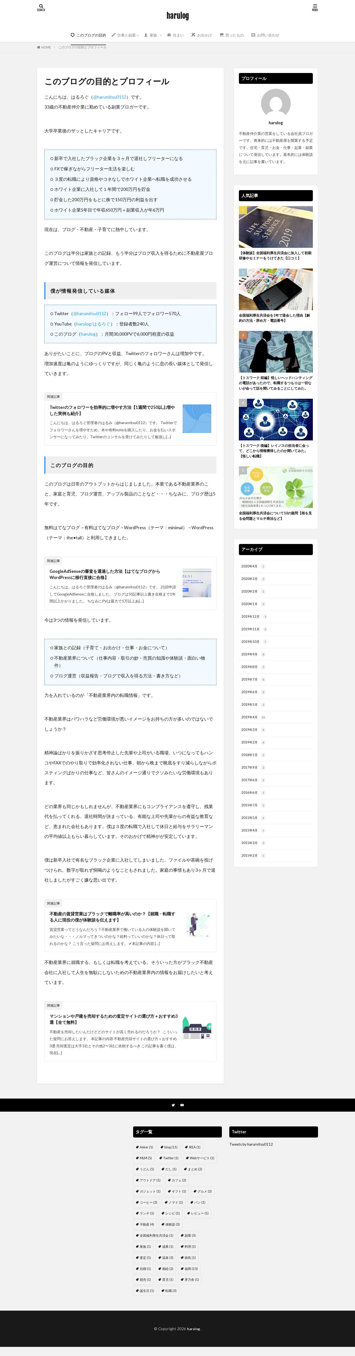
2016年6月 (254, 827)
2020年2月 (254, 613)
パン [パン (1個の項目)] (199, 1211)
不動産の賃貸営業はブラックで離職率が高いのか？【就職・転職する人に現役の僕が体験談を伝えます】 (111, 922)
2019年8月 (254, 694)
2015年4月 (254, 867)
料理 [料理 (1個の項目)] (190, 1256)
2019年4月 (254, 747)
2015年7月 (254, 840)
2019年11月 (255, 654)
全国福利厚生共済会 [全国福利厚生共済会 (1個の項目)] (156, 1245)
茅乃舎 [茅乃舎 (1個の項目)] (192, 1289)
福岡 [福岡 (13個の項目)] (191, 1278)
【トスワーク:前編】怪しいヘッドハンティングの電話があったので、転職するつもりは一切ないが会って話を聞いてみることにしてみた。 (275, 395)
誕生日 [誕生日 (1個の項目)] (147, 1300)
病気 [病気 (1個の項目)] (190, 1267)
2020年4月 (254, 587)
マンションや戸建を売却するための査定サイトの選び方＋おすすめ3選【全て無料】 (114, 1026)
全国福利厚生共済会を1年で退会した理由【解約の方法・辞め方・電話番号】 (276, 326)
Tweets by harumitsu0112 (251, 1153)
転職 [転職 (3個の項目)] (171, 1300)
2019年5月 (254, 734)
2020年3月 (254, 600)
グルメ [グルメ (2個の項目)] (204, 1200)
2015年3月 (254, 880)
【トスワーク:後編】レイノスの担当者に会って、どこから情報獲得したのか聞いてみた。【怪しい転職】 (275, 468)
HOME (46, 47)
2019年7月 (254, 707)
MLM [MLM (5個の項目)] (146, 1167)
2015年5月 (254, 854)
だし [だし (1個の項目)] (171, 1178)
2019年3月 (254, 760)
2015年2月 (254, 894)
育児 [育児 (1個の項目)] (167, 1289)
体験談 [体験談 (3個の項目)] (172, 1234)
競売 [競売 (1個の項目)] (145, 1289)
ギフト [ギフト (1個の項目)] (179, 1200)
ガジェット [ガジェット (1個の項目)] (150, 1200)
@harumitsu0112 (109, 97)
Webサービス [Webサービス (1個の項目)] (202, 1167)
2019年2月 (254, 774)
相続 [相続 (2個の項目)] (167, 1278)
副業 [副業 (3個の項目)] (190, 1245)
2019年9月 (254, 680)
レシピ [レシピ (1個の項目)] (172, 1223)
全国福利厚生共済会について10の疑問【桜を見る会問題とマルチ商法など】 (275, 535)
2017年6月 (254, 814)
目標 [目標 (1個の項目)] (145, 1278)
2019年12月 (255, 640)
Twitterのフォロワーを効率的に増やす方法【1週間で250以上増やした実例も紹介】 (113, 411)
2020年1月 (254, 627)
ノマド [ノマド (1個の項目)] (176, 1211)
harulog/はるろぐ (93, 323)
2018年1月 (254, 787)
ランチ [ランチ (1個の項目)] (147, 1223)
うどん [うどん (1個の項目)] (147, 1178)
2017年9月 (254, 800)
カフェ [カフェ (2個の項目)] (179, 1189)
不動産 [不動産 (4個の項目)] (147, 1234)
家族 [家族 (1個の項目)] (145, 1256)
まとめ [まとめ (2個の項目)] (195, 1178)
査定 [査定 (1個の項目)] (145, 1267)
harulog (177, 15)
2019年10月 (255, 667)
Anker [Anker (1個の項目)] (146, 1156)
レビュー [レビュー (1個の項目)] (200, 1223)
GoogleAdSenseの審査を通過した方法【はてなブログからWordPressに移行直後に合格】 (112, 577)
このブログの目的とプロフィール (82, 47)
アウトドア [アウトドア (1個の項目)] (150, 1189)
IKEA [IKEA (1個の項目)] (194, 1156)
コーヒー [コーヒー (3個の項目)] (148, 1211)
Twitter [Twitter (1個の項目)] (170, 1167)
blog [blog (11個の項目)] (171, 1156)
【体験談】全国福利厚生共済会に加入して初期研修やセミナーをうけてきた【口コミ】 (274, 259)
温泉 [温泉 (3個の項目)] (167, 1267)
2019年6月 (254, 720)
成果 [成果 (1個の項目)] (167, 1256)
